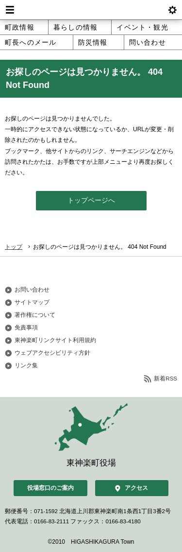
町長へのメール (30, 42)
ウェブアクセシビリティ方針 (52, 353)
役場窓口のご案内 (50, 487)
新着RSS (165, 378)
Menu (9, 9)
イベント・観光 (142, 27)
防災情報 (93, 42)
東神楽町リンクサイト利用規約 (55, 340)
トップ (13, 246)
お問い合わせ (32, 290)
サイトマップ (32, 302)
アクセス (136, 487)
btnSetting (172, 9)
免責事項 (26, 327)
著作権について (35, 315)
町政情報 (19, 27)
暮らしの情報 (75, 27)
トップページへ (91, 200)
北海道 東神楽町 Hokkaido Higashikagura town (91, 10)
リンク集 (26, 365)
